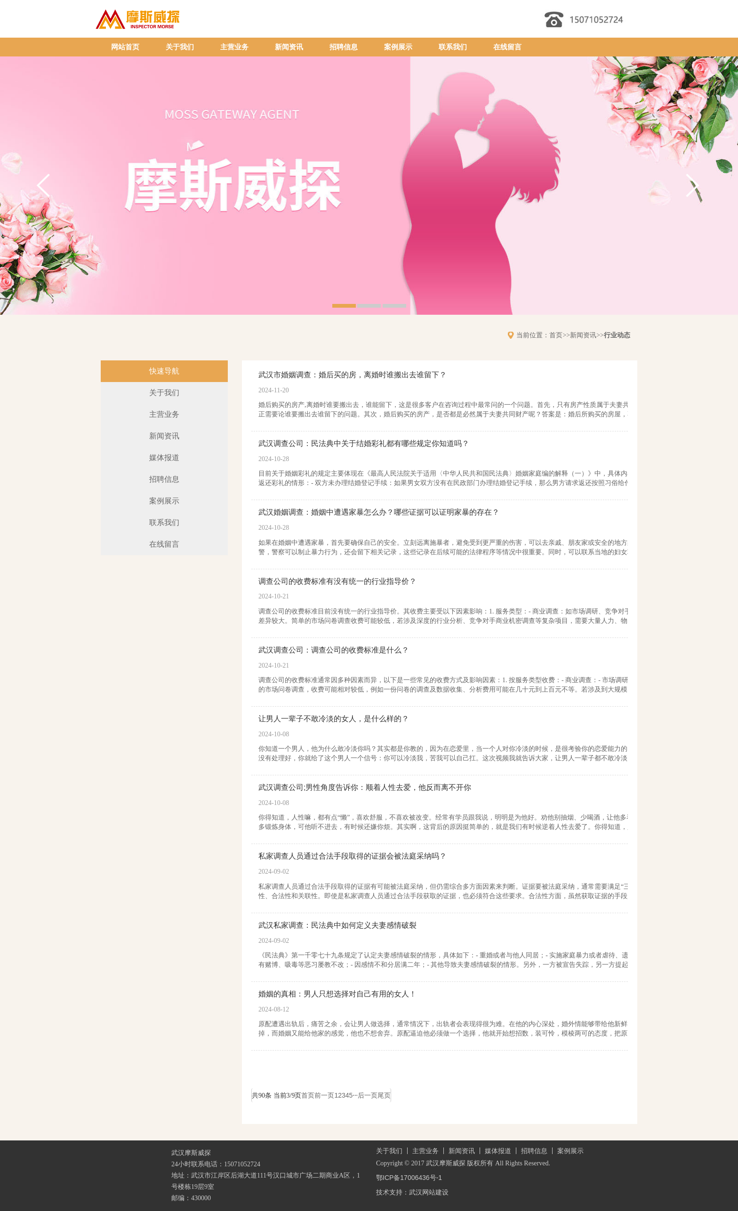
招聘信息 (343, 47)
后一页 (367, 1095)
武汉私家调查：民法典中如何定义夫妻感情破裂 (337, 925)
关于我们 (180, 47)
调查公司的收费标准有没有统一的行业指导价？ (337, 581)
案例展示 (398, 47)
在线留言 (507, 47)
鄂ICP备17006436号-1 (409, 1177)
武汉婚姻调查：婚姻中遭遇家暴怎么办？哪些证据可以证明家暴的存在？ (378, 512)
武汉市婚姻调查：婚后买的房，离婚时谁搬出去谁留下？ (352, 375)
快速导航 (164, 371)
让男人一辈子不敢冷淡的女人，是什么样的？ (333, 719)
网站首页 (125, 47)
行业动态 (617, 335)
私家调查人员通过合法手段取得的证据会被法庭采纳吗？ (352, 856)
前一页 (324, 1095)
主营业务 (234, 47)
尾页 (384, 1095)
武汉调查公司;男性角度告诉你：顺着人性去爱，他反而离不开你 (364, 787)
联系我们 (453, 47)
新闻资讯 (289, 47)
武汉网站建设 (429, 1192)
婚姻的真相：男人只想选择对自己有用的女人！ (337, 994)
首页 (555, 335)
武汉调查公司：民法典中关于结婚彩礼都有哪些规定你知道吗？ (363, 443)
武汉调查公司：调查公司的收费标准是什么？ (333, 650)
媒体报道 (164, 458)
